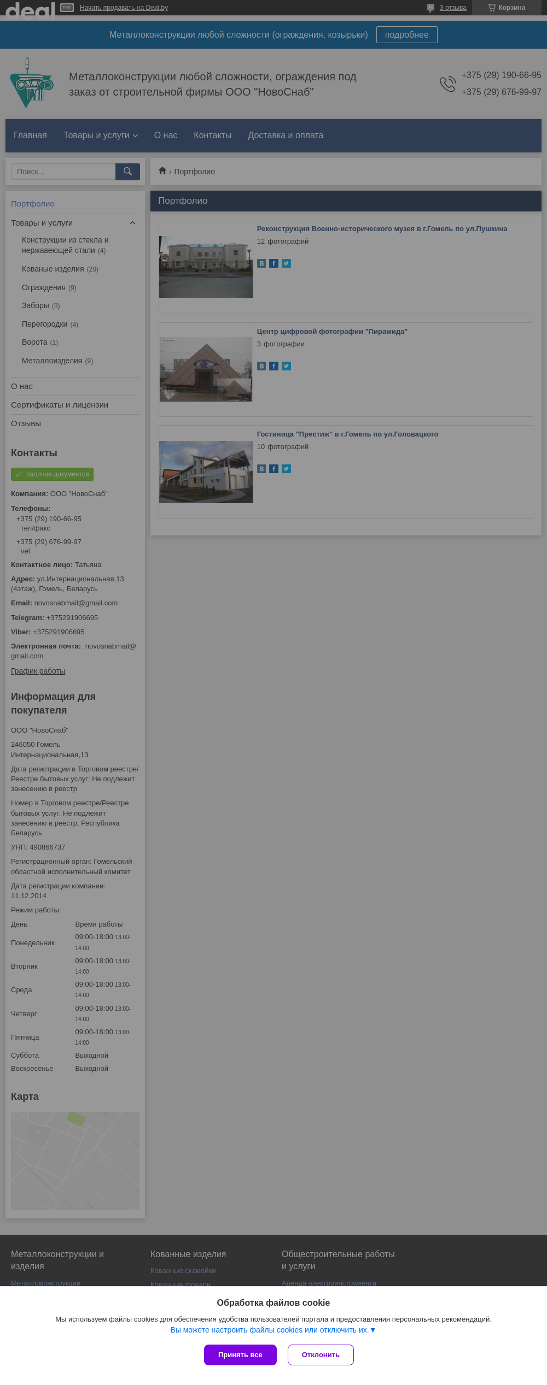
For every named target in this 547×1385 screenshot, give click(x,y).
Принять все (240, 1355)
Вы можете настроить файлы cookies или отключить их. (269, 1329)
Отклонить (321, 1355)
